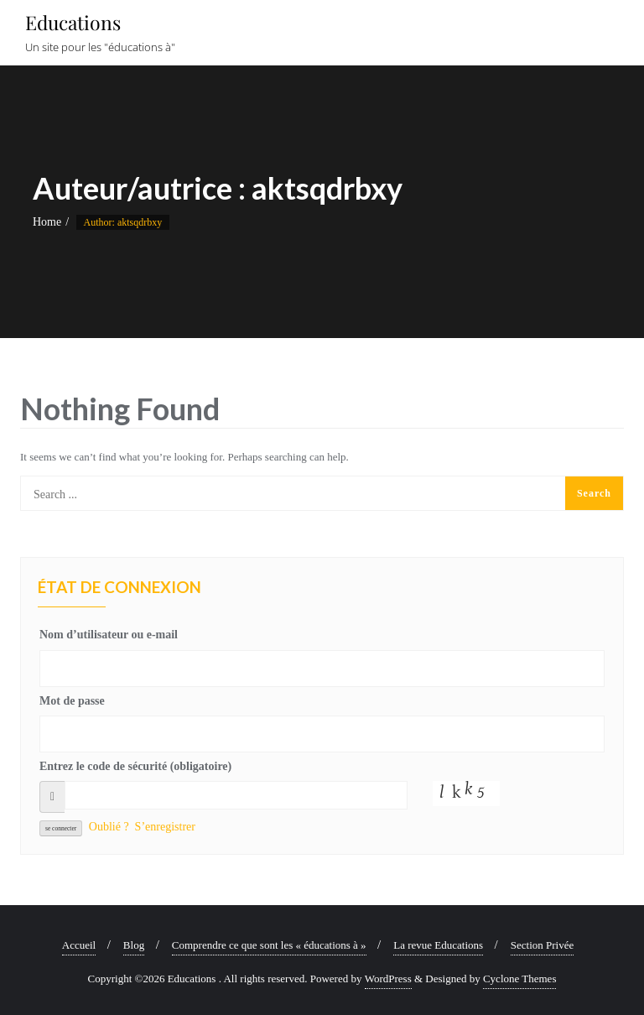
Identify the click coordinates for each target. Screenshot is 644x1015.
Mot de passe (72, 701)
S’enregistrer (165, 826)
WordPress (388, 978)
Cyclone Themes (520, 978)
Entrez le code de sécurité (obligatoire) (135, 766)
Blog (133, 945)
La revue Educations (438, 945)
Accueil (79, 945)
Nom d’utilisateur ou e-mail (108, 634)
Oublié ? (109, 826)
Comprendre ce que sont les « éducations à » (269, 945)
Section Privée (542, 945)
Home (47, 222)
